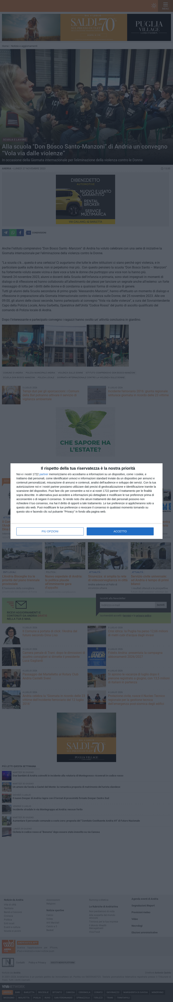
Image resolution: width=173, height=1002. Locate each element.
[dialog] (86, 501)
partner (43, 474)
